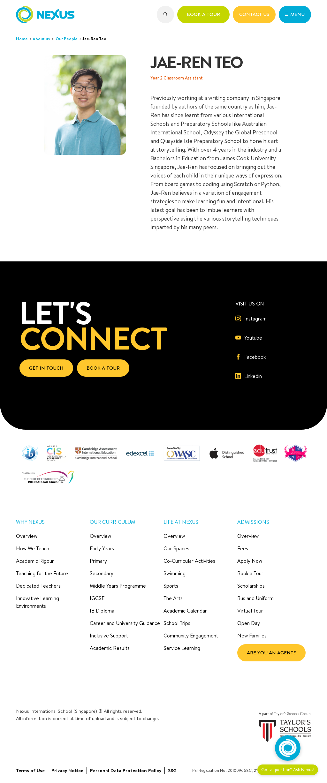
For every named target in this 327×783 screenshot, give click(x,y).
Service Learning (182, 647)
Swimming (175, 573)
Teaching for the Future (42, 573)
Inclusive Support (109, 635)
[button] (165, 14)
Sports (171, 585)
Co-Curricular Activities (189, 560)
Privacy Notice (67, 770)
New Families (252, 635)
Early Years (102, 548)
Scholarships (251, 585)
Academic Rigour (35, 560)
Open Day (248, 623)
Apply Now (249, 560)
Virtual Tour (250, 610)
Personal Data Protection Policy (125, 770)
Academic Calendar (185, 610)
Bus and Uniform (255, 598)
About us (41, 38)
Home (22, 38)
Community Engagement (191, 635)
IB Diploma (102, 610)
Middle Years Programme (118, 585)
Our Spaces (176, 548)
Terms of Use (30, 770)
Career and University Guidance (125, 623)
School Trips (177, 623)
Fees (242, 548)
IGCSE (97, 598)
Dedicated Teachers (38, 585)
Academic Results (110, 647)
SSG (172, 770)
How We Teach (32, 548)
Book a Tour (250, 573)
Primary (98, 560)
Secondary (101, 573)
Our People (67, 38)
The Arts (173, 598)
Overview (26, 535)
